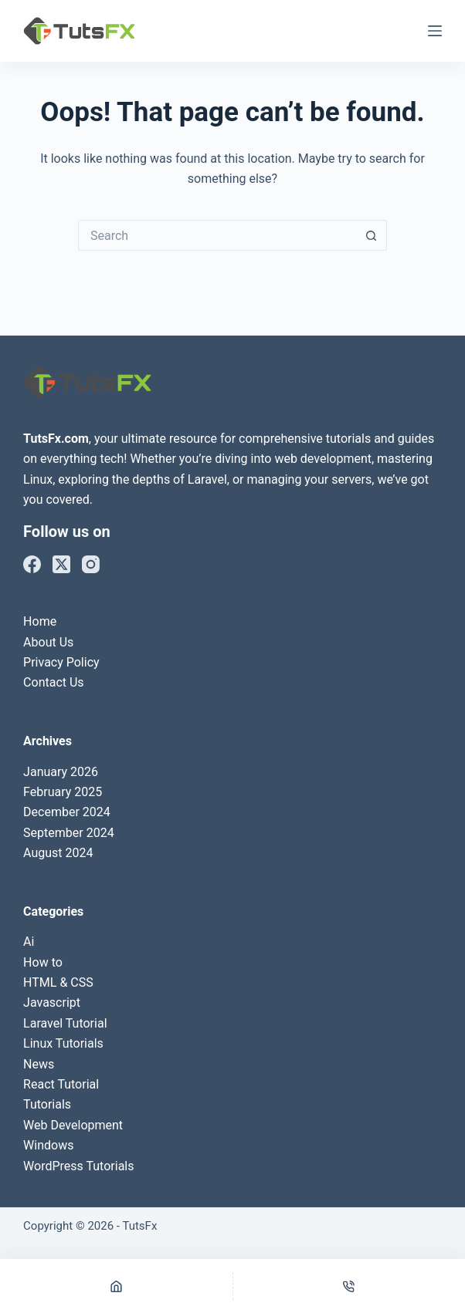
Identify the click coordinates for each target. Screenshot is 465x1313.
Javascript (51, 1002)
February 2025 (62, 792)
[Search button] (371, 235)
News (38, 1064)
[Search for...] (217, 235)
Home (39, 621)
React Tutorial (61, 1084)
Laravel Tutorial (65, 1023)
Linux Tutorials (63, 1043)
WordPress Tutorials (78, 1166)
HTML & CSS (58, 982)
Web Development (73, 1125)
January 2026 (60, 772)
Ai (28, 941)
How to (43, 962)
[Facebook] (32, 564)
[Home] (116, 1286)
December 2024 (66, 812)
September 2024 (68, 832)
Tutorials (47, 1104)
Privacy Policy (61, 662)
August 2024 (58, 853)
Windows (48, 1145)
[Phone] (349, 1286)
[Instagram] (91, 564)
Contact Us (53, 682)
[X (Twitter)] (61, 564)
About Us (48, 642)
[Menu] (435, 31)
